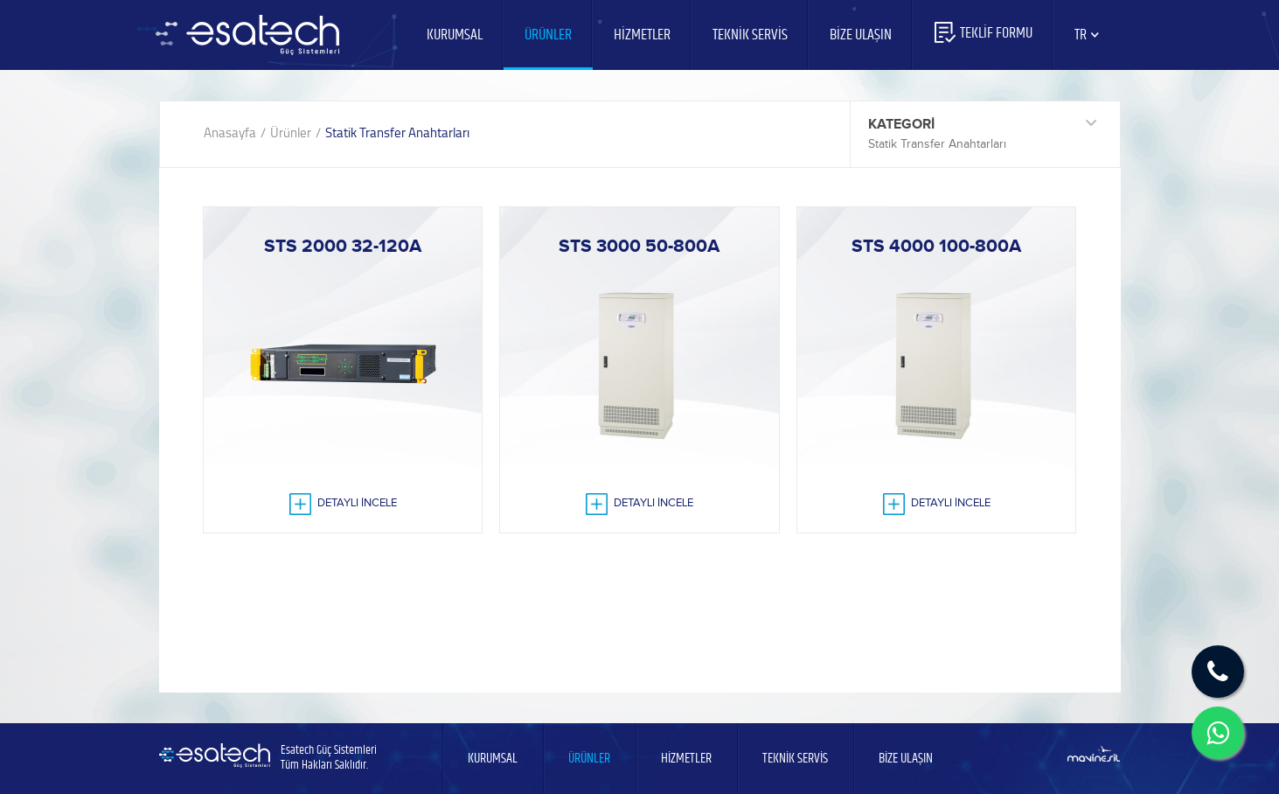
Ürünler (290, 132)
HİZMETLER (642, 35)
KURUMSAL (455, 35)
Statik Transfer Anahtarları (397, 132)
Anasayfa (230, 132)
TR (1087, 35)
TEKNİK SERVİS (750, 35)
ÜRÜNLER (548, 35)
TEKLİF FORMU (983, 33)
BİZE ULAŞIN (861, 35)
